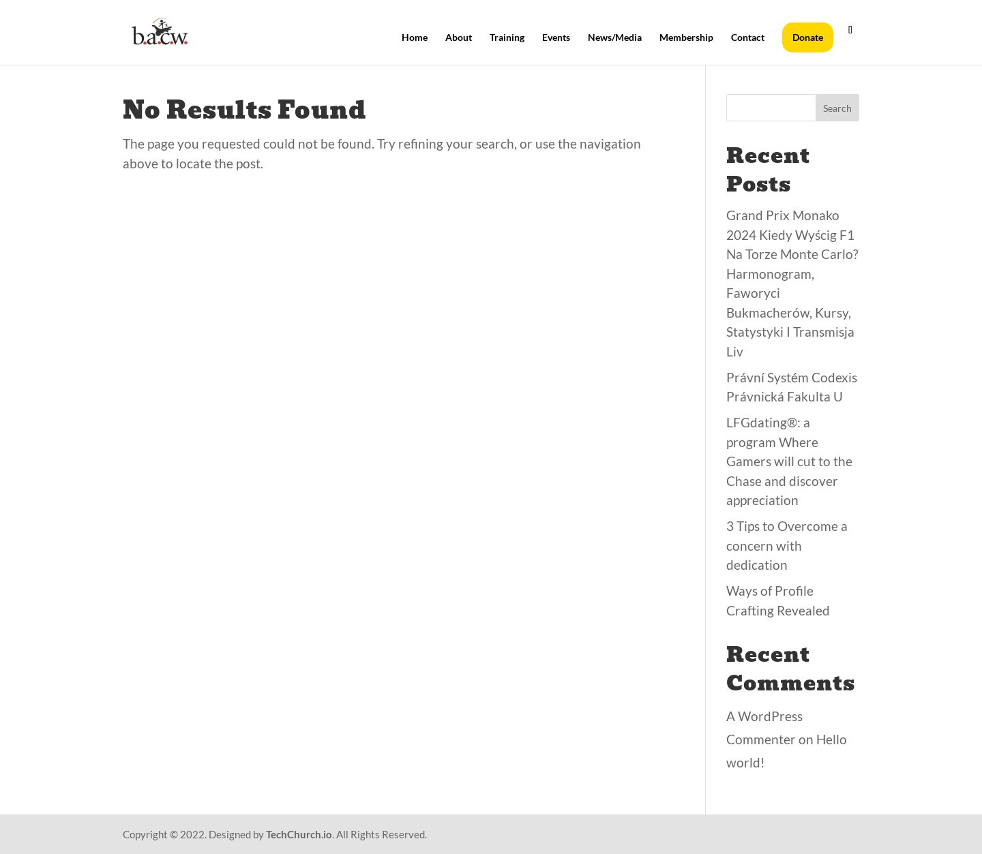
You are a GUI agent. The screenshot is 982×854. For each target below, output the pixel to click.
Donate (807, 37)
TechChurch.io (299, 834)
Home (415, 38)
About (458, 38)
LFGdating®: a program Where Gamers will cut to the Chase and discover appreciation (789, 461)
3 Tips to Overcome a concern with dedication (787, 545)
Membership (686, 38)
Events (556, 38)
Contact (747, 38)
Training (507, 38)
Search (837, 108)
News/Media (615, 38)
